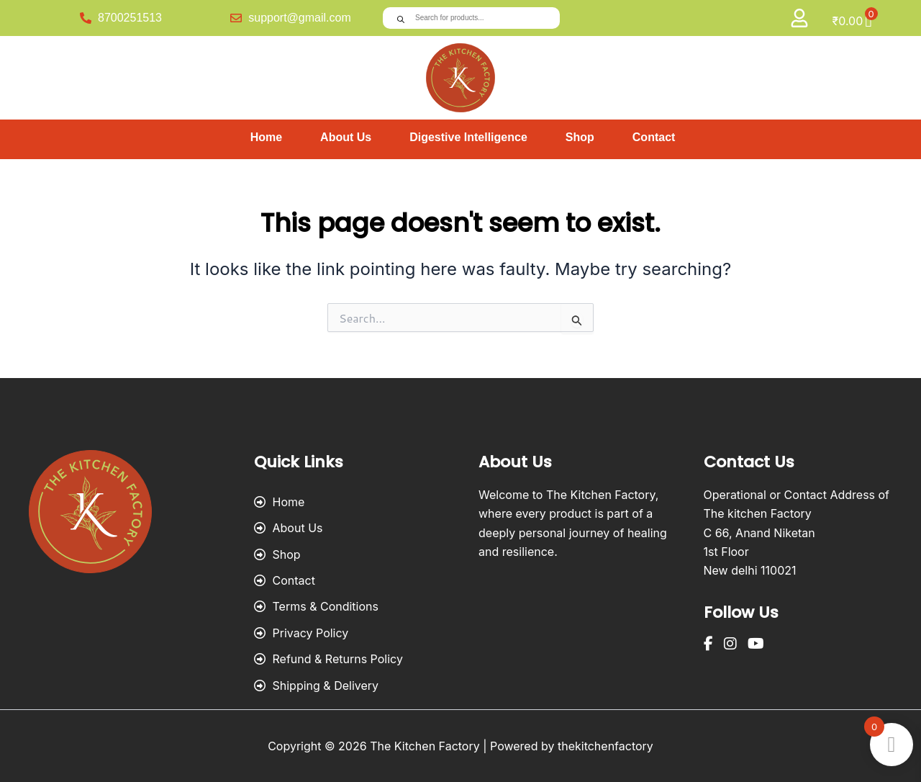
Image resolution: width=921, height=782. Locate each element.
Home (266, 137)
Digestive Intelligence (468, 137)
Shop (580, 137)
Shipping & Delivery (316, 685)
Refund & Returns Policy (328, 659)
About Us (345, 137)
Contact (654, 137)
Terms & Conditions (316, 606)
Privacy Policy (301, 633)
